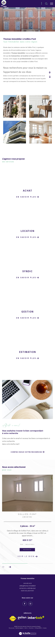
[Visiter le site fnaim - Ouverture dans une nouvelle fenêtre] (12, 618)
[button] (9, 567)
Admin (26, 628)
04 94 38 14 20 (27, 583)
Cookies (44, 628)
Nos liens (31, 628)
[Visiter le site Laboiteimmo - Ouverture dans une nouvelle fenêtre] (27, 632)
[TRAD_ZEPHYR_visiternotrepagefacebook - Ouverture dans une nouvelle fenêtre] (24, 604)
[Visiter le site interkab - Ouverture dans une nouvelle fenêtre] (22, 617)
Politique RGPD (38, 628)
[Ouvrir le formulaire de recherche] (46, 4)
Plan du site (11, 628)
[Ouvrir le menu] (51, 3)
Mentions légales (19, 628)
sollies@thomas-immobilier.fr (27, 586)
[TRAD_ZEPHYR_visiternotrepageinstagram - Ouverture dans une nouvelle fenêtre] (30, 604)
